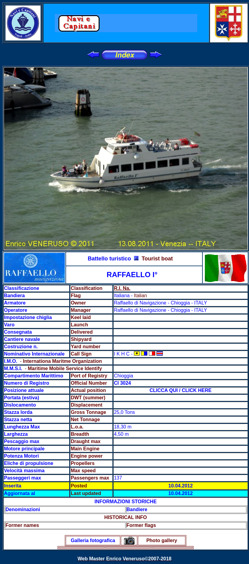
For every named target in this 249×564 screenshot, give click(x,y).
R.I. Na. (122, 288)
